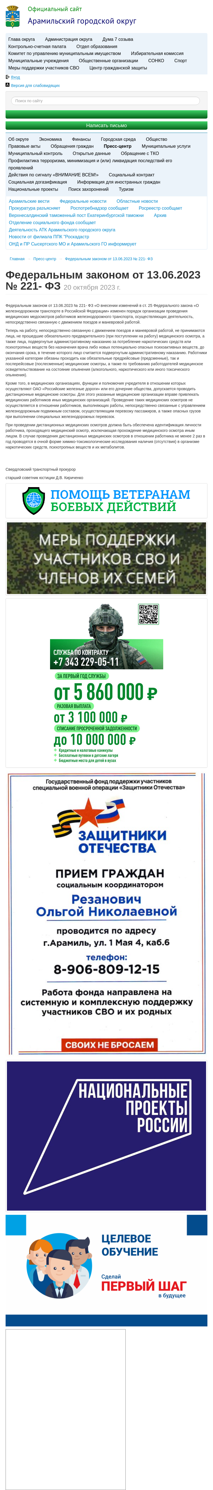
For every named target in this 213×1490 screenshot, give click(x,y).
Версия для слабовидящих (35, 85)
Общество (156, 139)
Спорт (180, 60)
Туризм (126, 189)
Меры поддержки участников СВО (43, 67)
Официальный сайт (55, 9)
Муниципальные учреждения (38, 60)
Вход (15, 77)
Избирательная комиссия (157, 53)
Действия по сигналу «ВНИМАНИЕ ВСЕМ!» (53, 174)
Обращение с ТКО (140, 153)
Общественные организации (108, 60)
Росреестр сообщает (160, 208)
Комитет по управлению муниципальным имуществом (64, 53)
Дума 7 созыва (118, 39)
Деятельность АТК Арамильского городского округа (62, 229)
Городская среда (118, 139)
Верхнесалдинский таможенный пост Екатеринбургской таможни (76, 215)
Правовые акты (24, 146)
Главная (17, 259)
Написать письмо (106, 125)
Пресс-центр (118, 146)
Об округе (18, 139)
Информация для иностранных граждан (118, 181)
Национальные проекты (33, 189)
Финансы (81, 139)
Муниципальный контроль (35, 153)
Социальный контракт (131, 174)
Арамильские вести (29, 201)
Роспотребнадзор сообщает (100, 208)
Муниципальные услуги (166, 146)
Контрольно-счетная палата (37, 46)
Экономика (50, 139)
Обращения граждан (72, 146)
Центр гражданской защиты (118, 67)
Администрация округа (68, 39)
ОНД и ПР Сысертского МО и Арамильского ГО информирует (73, 243)
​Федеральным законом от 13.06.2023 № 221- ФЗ (109, 259)
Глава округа (21, 39)
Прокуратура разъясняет (34, 208)
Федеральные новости (83, 201)
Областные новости (137, 201)
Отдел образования (96, 46)
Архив (160, 215)
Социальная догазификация (37, 181)
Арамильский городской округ (82, 20)
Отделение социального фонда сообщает (52, 222)
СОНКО (156, 60)
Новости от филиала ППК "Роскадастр (49, 236)
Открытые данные (92, 153)
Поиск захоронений (88, 189)
